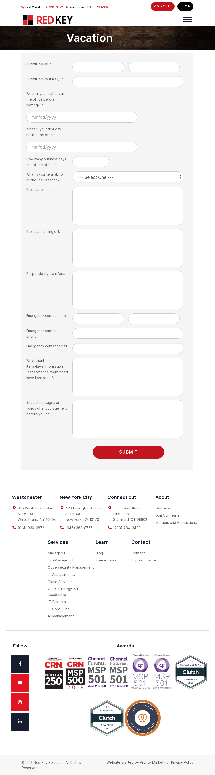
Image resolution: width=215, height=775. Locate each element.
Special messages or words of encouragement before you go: (46, 408)
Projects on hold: (40, 189)
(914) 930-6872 (42, 7)
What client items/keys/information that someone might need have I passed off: (47, 369)
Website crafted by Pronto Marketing (137, 761)
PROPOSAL (163, 6)
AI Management (61, 615)
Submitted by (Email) (44, 79)
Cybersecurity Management (71, 567)
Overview (163, 507)
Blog (99, 552)
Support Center (144, 559)
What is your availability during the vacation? (45, 177)
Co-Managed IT (61, 559)
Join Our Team (167, 515)
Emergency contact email (46, 346)
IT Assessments (61, 574)
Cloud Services (60, 581)
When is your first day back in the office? (43, 132)
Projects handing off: (43, 232)
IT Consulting (59, 608)
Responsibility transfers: (45, 274)
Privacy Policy (182, 761)
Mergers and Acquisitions (176, 522)
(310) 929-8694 (87, 7)
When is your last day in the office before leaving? (45, 99)
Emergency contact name (46, 316)
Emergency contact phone (42, 333)
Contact (138, 552)
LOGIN (185, 6)
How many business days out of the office (46, 162)
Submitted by (39, 64)
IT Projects (57, 601)
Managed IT (57, 552)
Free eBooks (106, 559)
